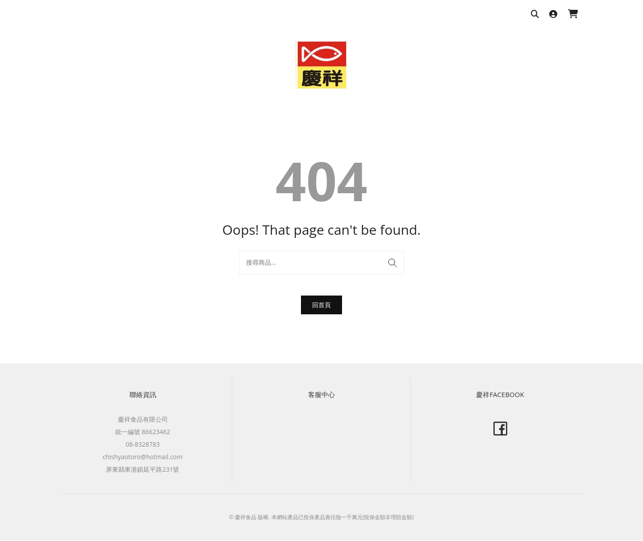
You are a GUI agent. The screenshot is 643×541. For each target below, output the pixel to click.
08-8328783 (142, 444)
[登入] (553, 14)
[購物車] (573, 14)
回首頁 (321, 304)
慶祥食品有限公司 (143, 419)
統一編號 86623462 (143, 432)
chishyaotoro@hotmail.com (143, 457)
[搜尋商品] (535, 14)
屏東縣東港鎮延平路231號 (142, 469)
